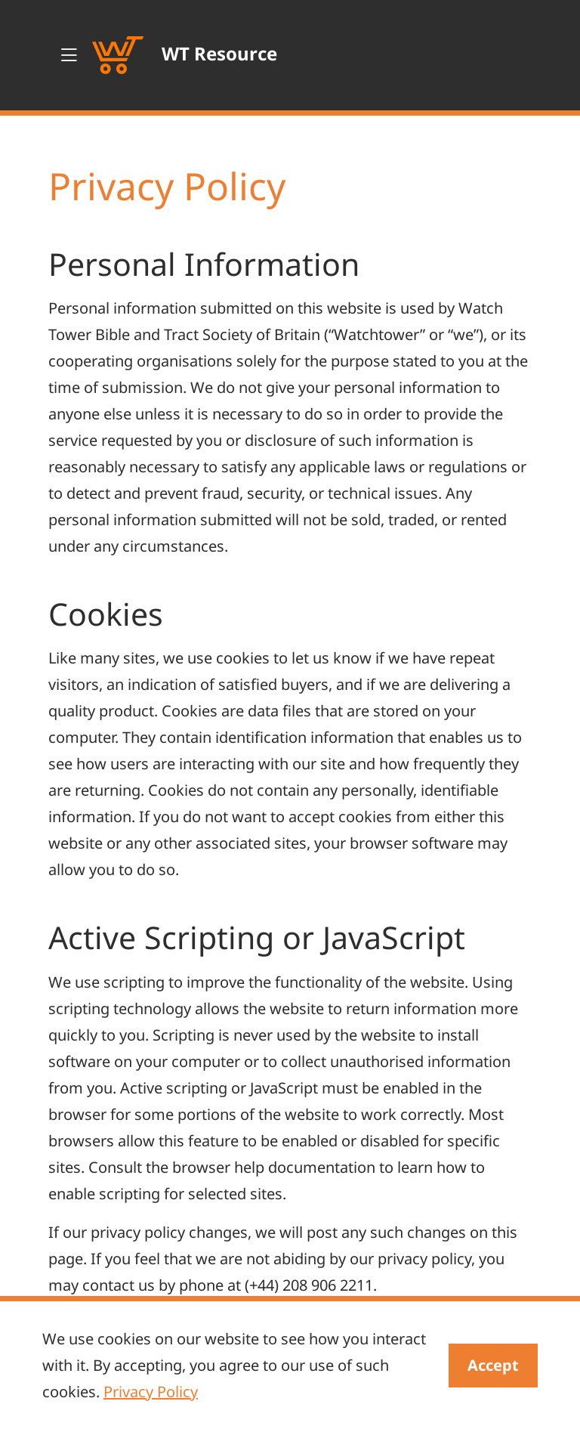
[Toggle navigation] (68, 55)
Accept (493, 1365)
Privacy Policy (150, 1391)
